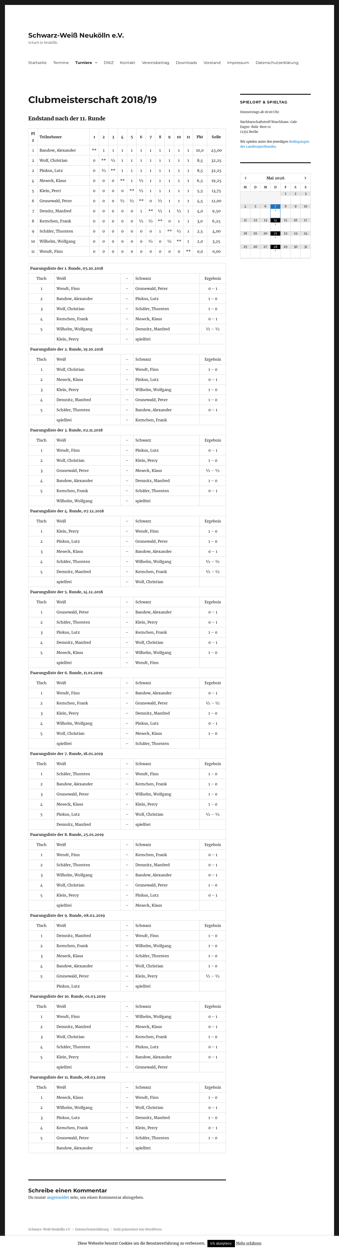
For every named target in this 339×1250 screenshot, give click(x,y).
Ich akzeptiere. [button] (221, 1244)
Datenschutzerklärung (277, 62)
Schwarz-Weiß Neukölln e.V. (76, 35)
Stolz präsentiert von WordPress (137, 1229)
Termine (61, 62)
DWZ (108, 62)
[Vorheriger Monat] (245, 178)
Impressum (238, 62)
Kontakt (127, 62)
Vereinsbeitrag (155, 62)
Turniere (83, 62)
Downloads (186, 62)
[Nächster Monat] (306, 178)
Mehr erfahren (248, 1243)
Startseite (37, 62)
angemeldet (58, 1197)
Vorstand (212, 62)
